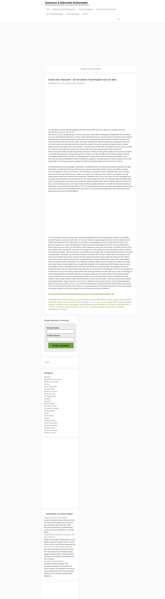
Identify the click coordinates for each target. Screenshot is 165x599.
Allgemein (47, 377)
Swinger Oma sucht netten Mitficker (55, 518)
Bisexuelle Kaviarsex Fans (52, 379)
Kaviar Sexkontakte (82, 300)
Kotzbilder (47, 399)
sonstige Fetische (75, 302)
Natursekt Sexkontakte (51, 408)
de (105, 302)
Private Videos (49, 416)
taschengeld (120, 307)
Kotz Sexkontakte (50, 396)
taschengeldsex (53, 309)
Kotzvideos (47, 401)
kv (130, 304)
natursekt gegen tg (71, 307)
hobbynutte (59, 304)
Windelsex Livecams (51, 430)
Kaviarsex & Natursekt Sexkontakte (66, 2)
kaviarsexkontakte (122, 304)
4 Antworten (64, 309)
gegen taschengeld (125, 302)
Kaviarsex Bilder (95, 300)
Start (47, 9)
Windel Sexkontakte (50, 425)
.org (97, 302)
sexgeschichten (110, 307)
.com (90, 302)
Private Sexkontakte (72, 14)
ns (78, 307)
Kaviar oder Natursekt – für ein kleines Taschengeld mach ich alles (82, 79)
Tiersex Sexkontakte (50, 423)
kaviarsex (113, 304)
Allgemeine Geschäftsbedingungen (64, 9)
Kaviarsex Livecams (50, 391)
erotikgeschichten (112, 302)
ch (102, 302)
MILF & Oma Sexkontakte (54, 14)
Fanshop (47, 384)
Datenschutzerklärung (86, 9)
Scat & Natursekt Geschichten (106, 9)
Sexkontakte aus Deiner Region (59, 514)
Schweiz (47, 418)
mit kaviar (51, 307)
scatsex (86, 307)
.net (94, 302)
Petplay (46, 413)
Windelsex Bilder (49, 428)
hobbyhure (51, 304)
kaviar (66, 304)
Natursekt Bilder (118, 300)
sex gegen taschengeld (96, 307)
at (100, 302)
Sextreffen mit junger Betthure (54, 561)
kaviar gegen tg (74, 304)
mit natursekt (59, 307)
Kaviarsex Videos (107, 300)
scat (81, 307)
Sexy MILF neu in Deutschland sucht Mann (58, 547)
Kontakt (84, 14)
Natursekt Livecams (50, 406)
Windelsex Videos (50, 433)
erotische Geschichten (68, 300)
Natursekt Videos (62, 302)
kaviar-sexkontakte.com (101, 304)
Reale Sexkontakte (78, 83)
